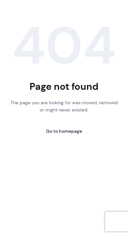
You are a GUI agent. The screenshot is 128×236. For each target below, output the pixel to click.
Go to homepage (64, 131)
